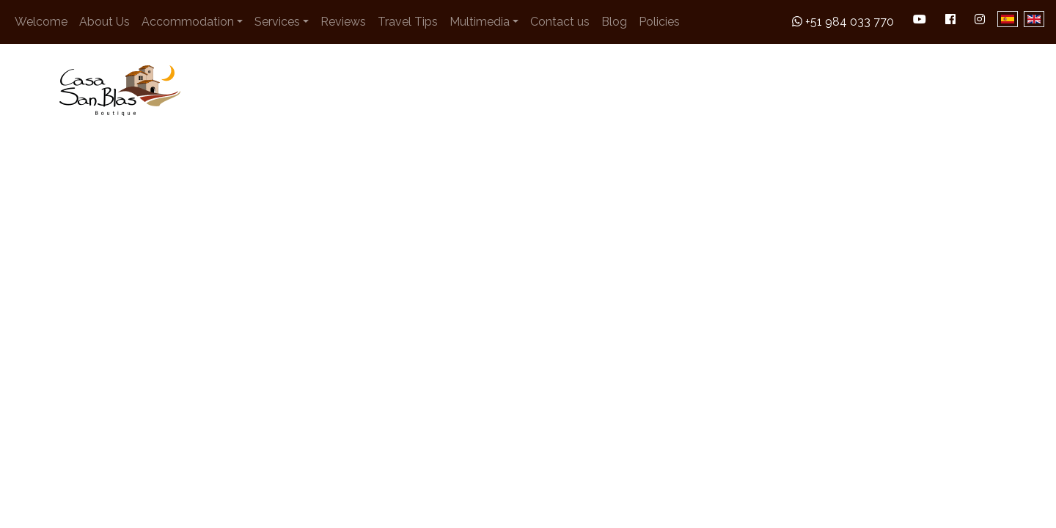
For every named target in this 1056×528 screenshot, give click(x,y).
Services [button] (277, 22)
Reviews (343, 22)
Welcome (41, 22)
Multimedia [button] (480, 22)
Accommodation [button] (188, 22)
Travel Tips (408, 22)
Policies (659, 22)
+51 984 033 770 (843, 22)
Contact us (560, 22)
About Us (104, 22)
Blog (614, 22)
